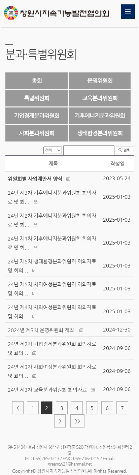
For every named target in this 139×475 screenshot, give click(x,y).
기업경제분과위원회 (36, 115)
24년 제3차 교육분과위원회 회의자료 (47, 389)
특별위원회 (36, 98)
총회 (37, 80)
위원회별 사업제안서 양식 (35, 179)
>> (77, 421)
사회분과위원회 (36, 133)
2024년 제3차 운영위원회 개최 (41, 330)
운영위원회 (99, 80)
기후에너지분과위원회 (99, 115)
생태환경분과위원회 (100, 133)
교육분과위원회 (99, 98)
